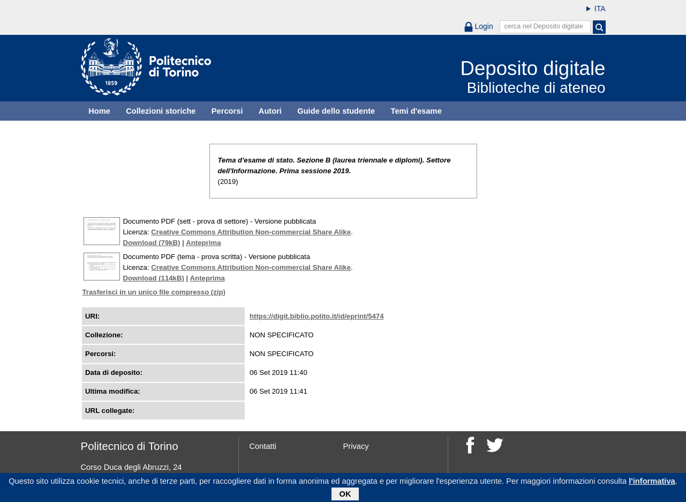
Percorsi (227, 111)
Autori (270, 111)
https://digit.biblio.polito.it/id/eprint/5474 (317, 316)
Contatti (263, 446)
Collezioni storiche (160, 111)
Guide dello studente (336, 111)
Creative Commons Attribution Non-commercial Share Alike (251, 232)
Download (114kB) (153, 278)
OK (345, 494)
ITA (600, 8)
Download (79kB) (151, 243)
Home (99, 111)
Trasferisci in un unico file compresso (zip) (153, 292)
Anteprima (203, 243)
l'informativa (652, 481)
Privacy (356, 446)
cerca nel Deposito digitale (543, 26)
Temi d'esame (416, 111)
